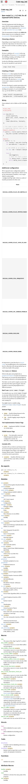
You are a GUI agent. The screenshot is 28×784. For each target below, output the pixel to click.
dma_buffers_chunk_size (7, 648)
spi (2, 595)
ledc (2, 542)
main (2, 773)
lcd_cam (3, 539)
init (2, 759)
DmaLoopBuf (7, 693)
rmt (2, 570)
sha (2, 591)
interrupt (3, 535)
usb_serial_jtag (5, 628)
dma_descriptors (5, 679)
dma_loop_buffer (6, 689)
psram (3, 566)
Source (3, 11)
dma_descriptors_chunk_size (9, 684)
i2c (2, 528)
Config (2, 733)
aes (2, 483)
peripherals (4, 562)
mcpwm (3, 546)
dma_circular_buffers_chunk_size (10, 659)
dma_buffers (4, 643)
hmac (2, 523)
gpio (2, 519)
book (9, 74)
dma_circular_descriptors (8, 666)
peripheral (4, 559)
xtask (17, 55)
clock (2, 497)
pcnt (2, 555)
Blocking (3, 729)
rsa (2, 581)
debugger (3, 504)
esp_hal (24, 2)
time (2, 602)
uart (2, 619)
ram (2, 778)
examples (16, 53)
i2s (2, 532)
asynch (3, 494)
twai (2, 615)
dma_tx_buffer (5, 707)
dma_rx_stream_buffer (7, 695)
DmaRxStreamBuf (8, 698)
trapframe (4, 610)
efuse (2, 515)
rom (2, 577)
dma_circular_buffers (7, 653)
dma (2, 512)
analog (3, 486)
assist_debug (4, 490)
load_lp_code (5, 716)
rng (2, 573)
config (2, 501)
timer (2, 606)
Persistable (4, 748)
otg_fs (2, 552)
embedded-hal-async (12, 30)
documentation (6, 36)
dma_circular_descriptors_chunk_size (11, 671)
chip (2, 639)
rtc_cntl (3, 586)
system (3, 599)
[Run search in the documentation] (14, 5)
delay (2, 508)
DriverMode (4, 743)
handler (3, 769)
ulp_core (3, 624)
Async (2, 726)
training (19, 79)
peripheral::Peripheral (8, 375)
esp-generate (5, 87)
